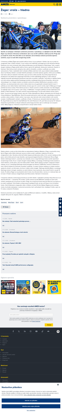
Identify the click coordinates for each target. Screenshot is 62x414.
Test (2, 350)
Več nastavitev (31, 410)
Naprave (4, 356)
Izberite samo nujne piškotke (31, 406)
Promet (4, 368)
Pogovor (4, 343)
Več (3, 225)
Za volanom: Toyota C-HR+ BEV (11, 243)
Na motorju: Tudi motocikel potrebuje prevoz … (16, 221)
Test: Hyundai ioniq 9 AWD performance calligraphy (17, 265)
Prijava (49, 325)
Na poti (4, 372)
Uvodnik (4, 339)
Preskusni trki (5, 358)
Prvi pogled (5, 382)
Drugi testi (5, 360)
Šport (3, 344)
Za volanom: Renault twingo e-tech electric (15, 232)
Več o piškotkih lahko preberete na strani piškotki (37, 395)
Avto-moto (5, 341)
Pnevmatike (5, 352)
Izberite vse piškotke (31, 400)
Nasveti (4, 370)
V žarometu (5, 336)
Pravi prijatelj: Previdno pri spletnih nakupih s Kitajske (18, 254)
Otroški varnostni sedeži (8, 354)
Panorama (5, 380)
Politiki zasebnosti (36, 321)
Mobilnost (4, 365)
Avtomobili (4, 377)
